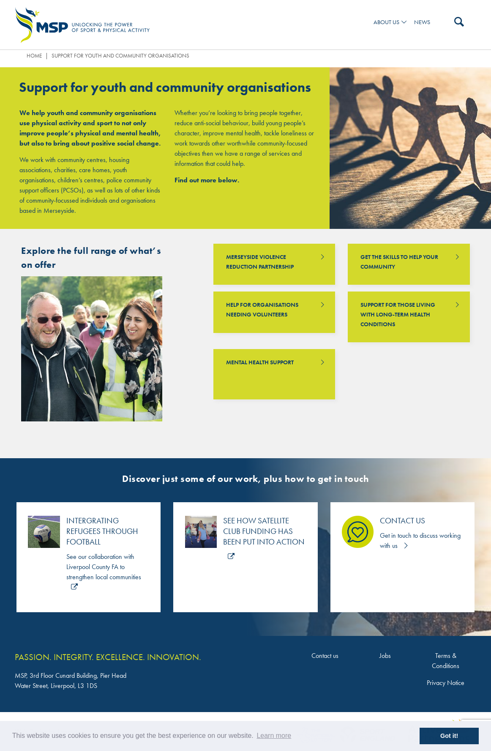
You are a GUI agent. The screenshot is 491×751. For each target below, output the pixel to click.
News (422, 22)
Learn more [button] (273, 735)
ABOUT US (386, 22)
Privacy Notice (445, 682)
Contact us (324, 655)
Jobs (385, 655)
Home (34, 55)
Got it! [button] (449, 735)
